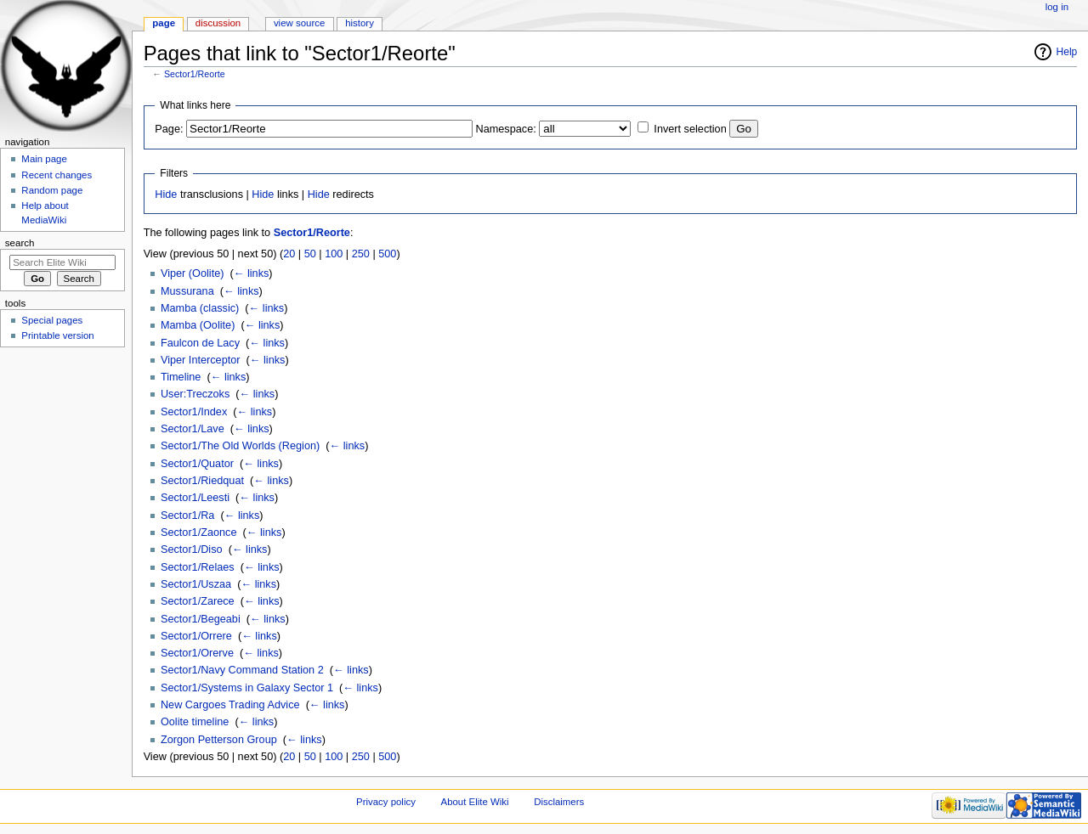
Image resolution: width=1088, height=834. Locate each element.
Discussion (218, 23)
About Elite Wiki (475, 802)
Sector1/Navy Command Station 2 (242, 670)
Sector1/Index (194, 412)
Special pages (51, 320)
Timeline (181, 377)
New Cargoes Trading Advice (230, 705)
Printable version (57, 335)
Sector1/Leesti (195, 498)
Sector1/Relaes (198, 567)
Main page (44, 159)
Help (1067, 52)
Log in (1057, 7)
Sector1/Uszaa (196, 584)
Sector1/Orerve (197, 653)
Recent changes (56, 175)
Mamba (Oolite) (198, 325)
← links (251, 273)
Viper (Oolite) (192, 273)
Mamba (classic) (200, 308)
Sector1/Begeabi (201, 619)
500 (387, 254)
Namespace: (506, 129)
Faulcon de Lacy (200, 343)
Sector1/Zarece (198, 601)
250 (361, 254)
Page (163, 23)
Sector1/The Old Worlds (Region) (240, 446)
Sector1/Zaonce (199, 532)
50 (310, 254)
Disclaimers (559, 802)
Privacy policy (386, 802)
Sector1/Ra (187, 515)
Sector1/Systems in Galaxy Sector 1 (247, 688)
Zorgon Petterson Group (219, 740)
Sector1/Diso (192, 549)
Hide (166, 194)
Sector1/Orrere (196, 636)
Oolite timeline (195, 722)
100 (334, 254)
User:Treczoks (195, 394)
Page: (169, 129)
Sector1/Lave (192, 429)
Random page (51, 190)
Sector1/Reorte (194, 74)
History (359, 23)
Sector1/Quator (197, 464)
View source (299, 23)
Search (20, 243)
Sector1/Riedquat (202, 481)
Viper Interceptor (201, 360)
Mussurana (187, 291)
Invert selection (690, 129)
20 (289, 254)
